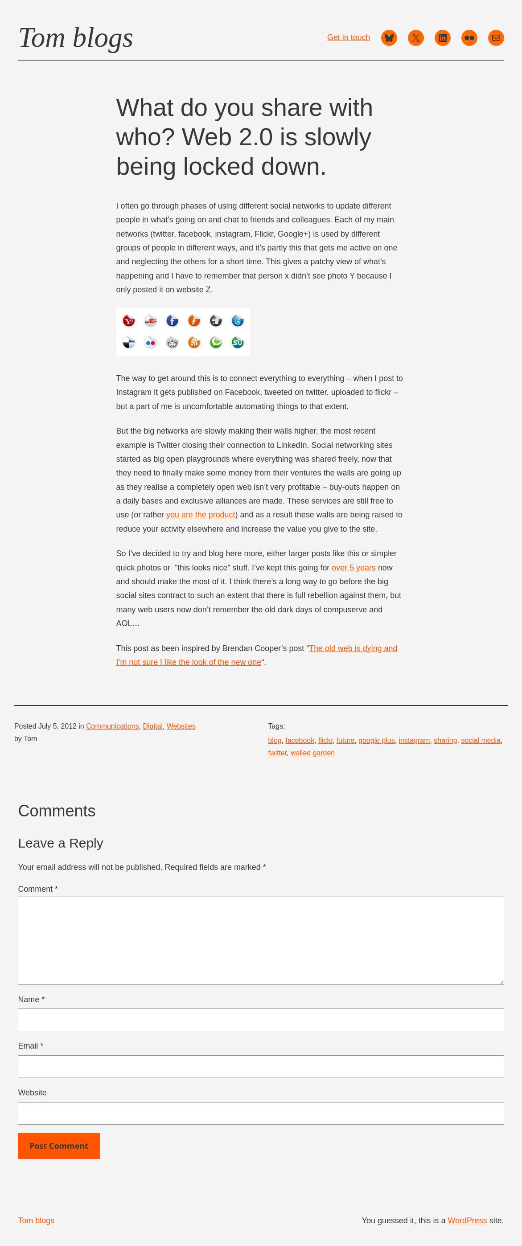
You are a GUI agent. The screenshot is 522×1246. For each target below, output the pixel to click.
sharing (445, 740)
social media (481, 740)
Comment (38, 889)
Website (32, 1092)
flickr (325, 740)
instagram (414, 740)
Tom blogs (75, 37)
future (346, 740)
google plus (376, 740)
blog (275, 740)
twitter (277, 753)
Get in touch (348, 37)
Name (31, 999)
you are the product (200, 514)
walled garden (313, 753)
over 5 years (354, 567)
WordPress (467, 1220)
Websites (181, 726)
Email (30, 1045)
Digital (153, 726)
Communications (112, 726)
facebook (299, 740)
